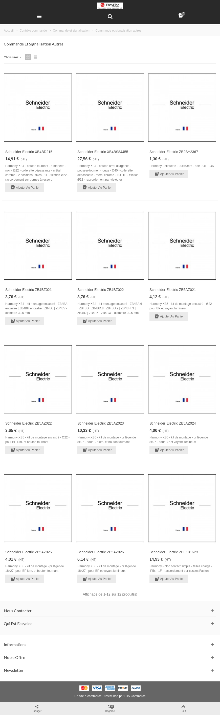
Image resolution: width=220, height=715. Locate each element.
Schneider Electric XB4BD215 (28, 152)
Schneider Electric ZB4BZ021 (28, 290)
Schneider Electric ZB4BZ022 (100, 290)
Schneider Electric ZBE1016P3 (173, 552)
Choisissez (13, 57)
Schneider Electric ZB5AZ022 (28, 423)
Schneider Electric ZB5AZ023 (100, 423)
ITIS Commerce (135, 696)
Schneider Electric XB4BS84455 (102, 152)
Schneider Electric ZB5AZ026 (100, 552)
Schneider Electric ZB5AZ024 (172, 423)
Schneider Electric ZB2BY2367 (173, 152)
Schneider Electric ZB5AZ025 (28, 552)
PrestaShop (110, 696)
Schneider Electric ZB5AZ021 (172, 290)
